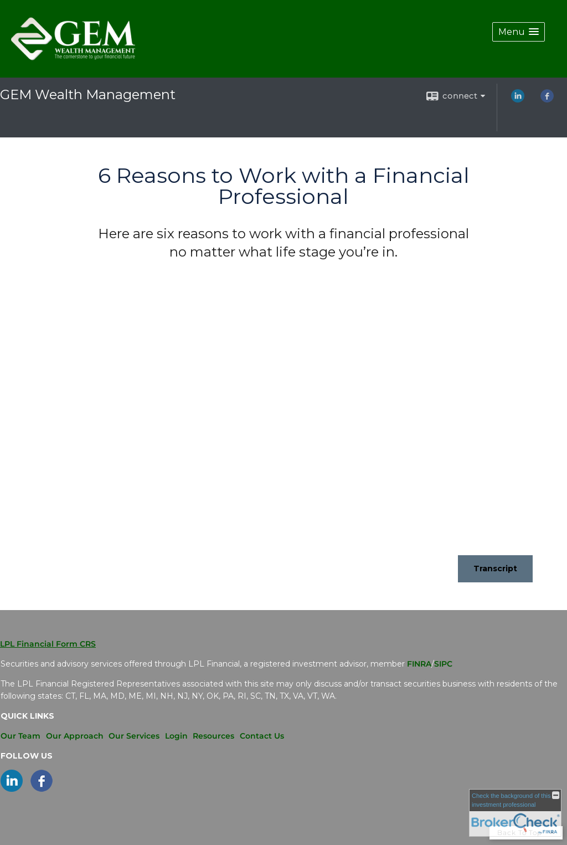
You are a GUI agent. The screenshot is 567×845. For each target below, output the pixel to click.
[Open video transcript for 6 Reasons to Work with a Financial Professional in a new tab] (495, 568)
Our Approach (75, 736)
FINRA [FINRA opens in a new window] (419, 664)
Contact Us (262, 736)
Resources (213, 736)
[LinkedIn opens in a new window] (517, 100)
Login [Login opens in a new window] (176, 736)
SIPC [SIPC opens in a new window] (443, 664)
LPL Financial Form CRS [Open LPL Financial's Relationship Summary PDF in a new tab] (48, 644)
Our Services (134, 736)
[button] (518, 32)
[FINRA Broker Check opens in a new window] (515, 813)
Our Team (20, 736)
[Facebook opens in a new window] (547, 100)
